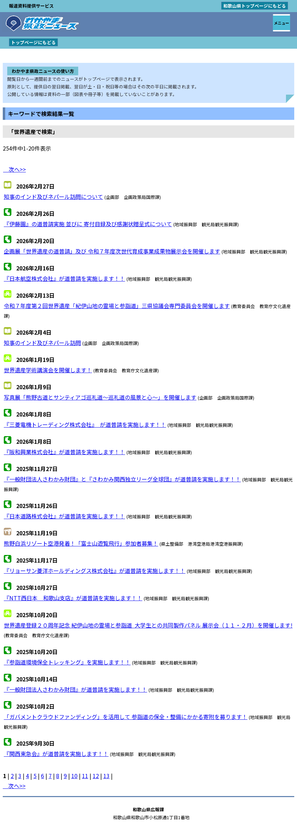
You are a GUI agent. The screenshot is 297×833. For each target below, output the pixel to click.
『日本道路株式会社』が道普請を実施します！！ (64, 516)
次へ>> (14, 169)
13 (106, 776)
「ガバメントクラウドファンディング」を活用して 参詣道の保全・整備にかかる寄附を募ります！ (125, 716)
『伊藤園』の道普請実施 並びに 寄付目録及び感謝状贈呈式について (88, 224)
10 (74, 776)
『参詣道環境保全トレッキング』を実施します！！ (67, 662)
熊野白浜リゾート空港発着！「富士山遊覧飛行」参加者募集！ (81, 543)
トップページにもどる (33, 42)
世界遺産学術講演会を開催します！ (48, 370)
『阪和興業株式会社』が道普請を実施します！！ (64, 452)
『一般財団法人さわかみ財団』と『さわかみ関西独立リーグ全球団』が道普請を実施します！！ (122, 479)
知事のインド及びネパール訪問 (42, 342)
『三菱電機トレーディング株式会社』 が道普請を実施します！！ (85, 424)
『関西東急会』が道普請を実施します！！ (56, 753)
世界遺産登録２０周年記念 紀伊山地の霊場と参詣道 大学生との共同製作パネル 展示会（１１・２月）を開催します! (148, 625)
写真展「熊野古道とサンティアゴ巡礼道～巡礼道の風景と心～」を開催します (100, 397)
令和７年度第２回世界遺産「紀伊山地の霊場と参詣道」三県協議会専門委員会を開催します (117, 305)
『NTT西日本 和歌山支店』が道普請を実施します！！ (73, 598)
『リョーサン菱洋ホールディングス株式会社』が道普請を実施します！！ (94, 570)
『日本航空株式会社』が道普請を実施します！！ (64, 278)
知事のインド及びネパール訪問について (53, 196)
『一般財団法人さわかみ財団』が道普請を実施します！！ (75, 689)
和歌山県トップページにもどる (254, 5)
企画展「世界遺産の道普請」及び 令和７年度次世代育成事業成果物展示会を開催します (112, 251)
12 (96, 776)
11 (85, 776)
